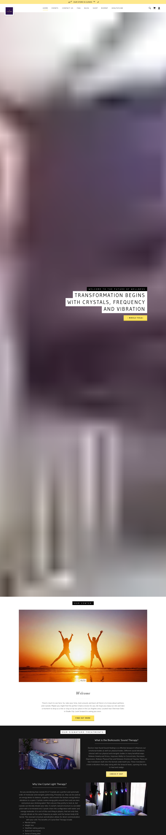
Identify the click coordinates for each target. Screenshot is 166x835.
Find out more (83, 718)
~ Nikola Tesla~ (135, 318)
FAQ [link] (79, 8)
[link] (9, 8)
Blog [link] (86, 8)
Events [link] (55, 8)
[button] (159, 8)
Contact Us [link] (67, 8)
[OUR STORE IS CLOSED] (83, 1)
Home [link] (45, 8)
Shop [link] (95, 8)
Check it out (116, 774)
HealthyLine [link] (117, 8)
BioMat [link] (104, 8)
